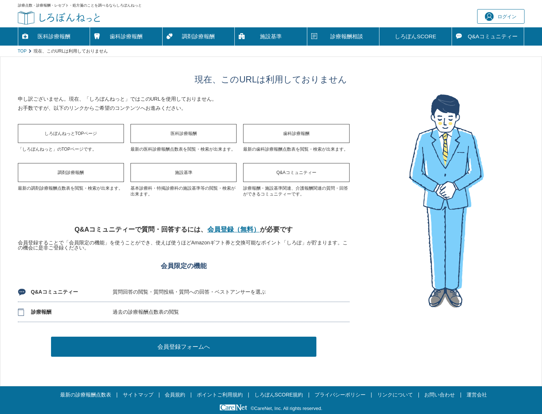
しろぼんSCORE (415, 36)
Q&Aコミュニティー (296, 172)
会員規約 (175, 395)
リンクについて (395, 395)
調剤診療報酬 (198, 36)
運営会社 (477, 395)
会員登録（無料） (233, 229)
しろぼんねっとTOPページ (70, 133)
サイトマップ (138, 395)
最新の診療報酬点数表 (85, 395)
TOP (22, 51)
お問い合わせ (439, 395)
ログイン (500, 16)
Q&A (493, 36)
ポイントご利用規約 (220, 395)
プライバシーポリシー (340, 395)
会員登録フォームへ (183, 347)
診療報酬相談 (346, 36)
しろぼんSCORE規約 (278, 395)
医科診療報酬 (54, 36)
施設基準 (271, 36)
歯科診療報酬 (126, 36)
